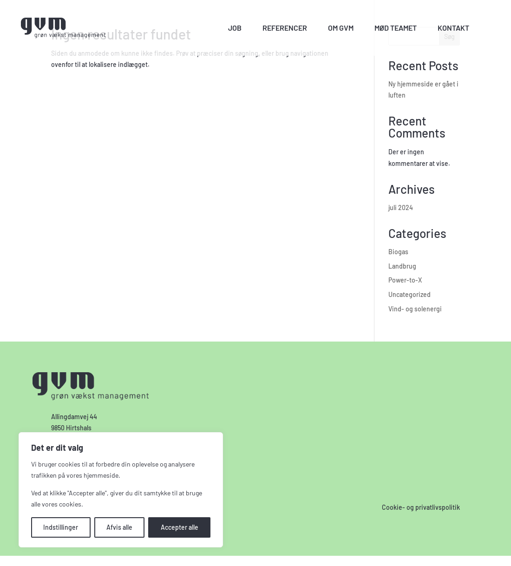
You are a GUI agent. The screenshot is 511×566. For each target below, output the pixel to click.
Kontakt (453, 27)
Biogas (398, 252)
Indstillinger (60, 527)
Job (235, 27)
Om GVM (341, 27)
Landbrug (402, 266)
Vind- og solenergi (415, 309)
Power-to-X (405, 280)
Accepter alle (179, 527)
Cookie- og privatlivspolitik (421, 507)
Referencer (284, 27)
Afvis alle (119, 527)
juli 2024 (400, 207)
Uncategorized (409, 294)
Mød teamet (395, 27)
